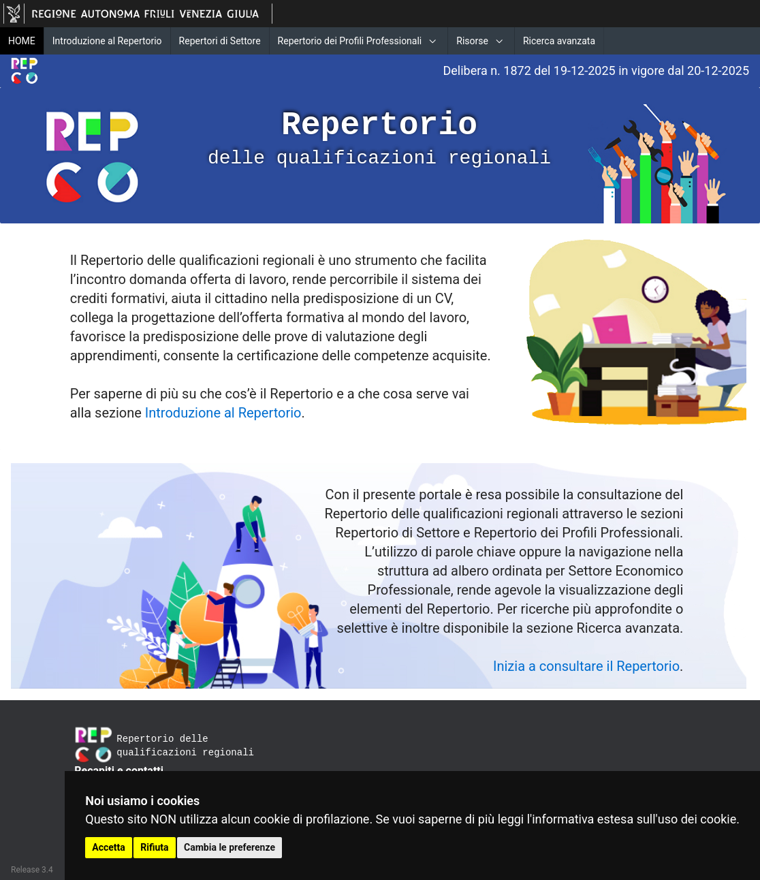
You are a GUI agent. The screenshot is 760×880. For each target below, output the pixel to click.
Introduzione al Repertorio (223, 413)
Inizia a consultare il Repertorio (586, 666)
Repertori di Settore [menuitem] (220, 40)
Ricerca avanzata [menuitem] (559, 40)
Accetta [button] (108, 847)
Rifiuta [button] (154, 847)
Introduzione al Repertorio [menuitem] (107, 40)
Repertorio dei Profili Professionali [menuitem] (350, 40)
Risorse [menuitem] (472, 40)
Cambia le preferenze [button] (229, 847)
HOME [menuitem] (21, 40)
